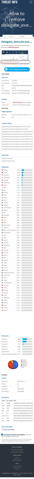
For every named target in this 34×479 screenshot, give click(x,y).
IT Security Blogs (17, 465)
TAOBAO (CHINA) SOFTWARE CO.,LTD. (21, 114)
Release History (17, 467)
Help (17, 463)
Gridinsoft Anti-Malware (17, 449)
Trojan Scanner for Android (17, 452)
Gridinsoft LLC (15, 473)
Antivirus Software (17, 447)
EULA (19, 475)
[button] (26, 36)
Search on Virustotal (9, 429)
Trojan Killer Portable (17, 450)
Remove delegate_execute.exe (18, 69)
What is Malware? (17, 460)
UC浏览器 (14, 80)
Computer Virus (17, 459)
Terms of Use (23, 473)
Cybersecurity (17, 455)
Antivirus (17, 457)
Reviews (17, 468)
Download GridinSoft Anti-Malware (14, 434)
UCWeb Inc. (15, 83)
